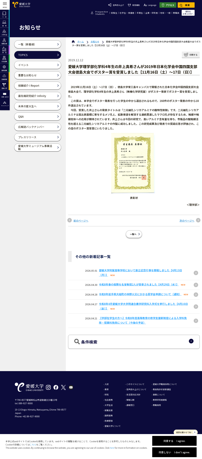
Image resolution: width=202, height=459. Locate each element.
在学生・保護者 (127, 13)
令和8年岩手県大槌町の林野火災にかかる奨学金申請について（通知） (140, 294)
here (112, 447)
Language (150, 5)
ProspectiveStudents (101, 12)
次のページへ (187, 220)
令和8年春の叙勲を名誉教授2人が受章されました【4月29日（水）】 (139, 284)
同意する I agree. (174, 441)
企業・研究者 (151, 13)
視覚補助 (134, 5)
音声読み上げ (116, 4)
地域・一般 (165, 13)
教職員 (176, 13)
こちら (33, 444)
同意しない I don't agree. (174, 452)
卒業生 (140, 13)
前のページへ (80, 220)
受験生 (114, 13)
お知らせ (95, 41)
